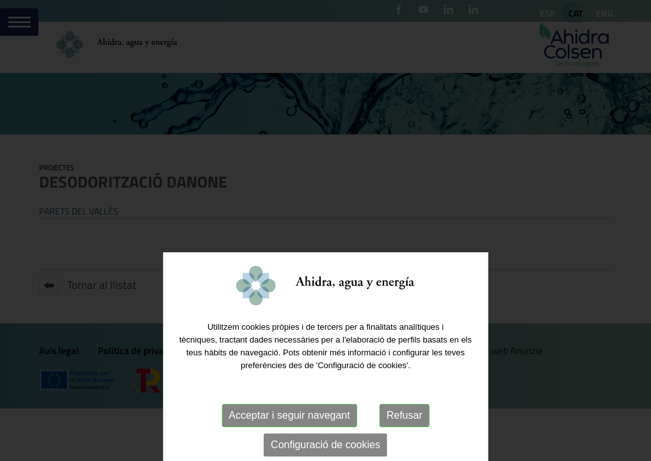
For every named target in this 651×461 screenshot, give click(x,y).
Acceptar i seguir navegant (289, 437)
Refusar (404, 437)
